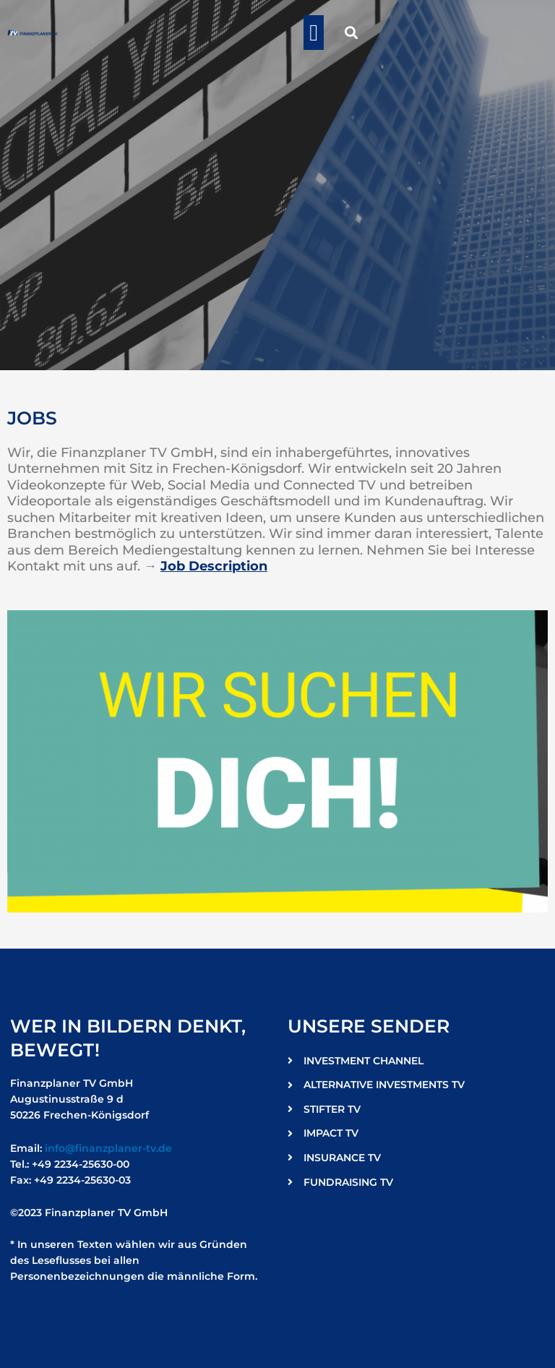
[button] (314, 32)
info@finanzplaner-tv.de (108, 1148)
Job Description (213, 566)
